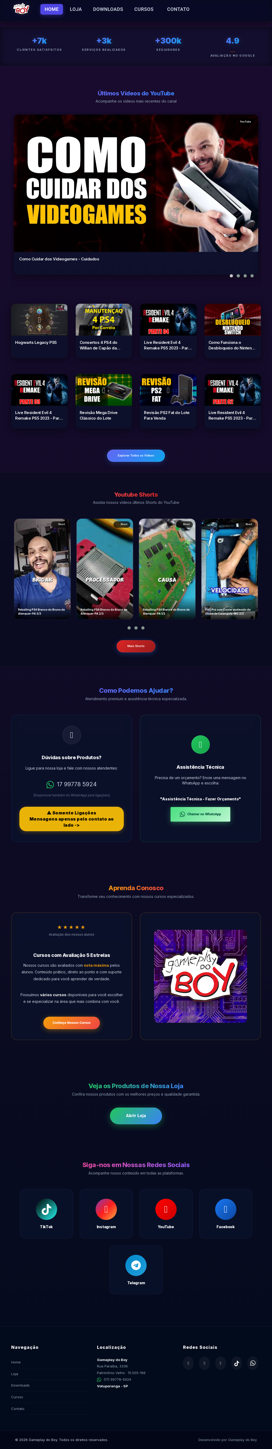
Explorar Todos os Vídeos (136, 455)
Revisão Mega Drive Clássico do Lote (99, 415)
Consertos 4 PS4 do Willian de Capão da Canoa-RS (98, 345)
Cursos (144, 9)
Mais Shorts (136, 646)
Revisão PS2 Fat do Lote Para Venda (167, 415)
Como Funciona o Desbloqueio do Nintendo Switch (233, 345)
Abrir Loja (136, 1115)
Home (52, 9)
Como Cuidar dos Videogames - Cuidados (59, 258)
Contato (178, 9)
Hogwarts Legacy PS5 (36, 342)
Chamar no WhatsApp (200, 814)
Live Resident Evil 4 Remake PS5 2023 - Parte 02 (232, 415)
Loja (76, 9)
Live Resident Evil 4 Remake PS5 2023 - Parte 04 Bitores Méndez (168, 345)
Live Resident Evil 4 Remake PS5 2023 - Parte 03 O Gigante (39, 415)
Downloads (108, 9)
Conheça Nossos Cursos (72, 1023)
